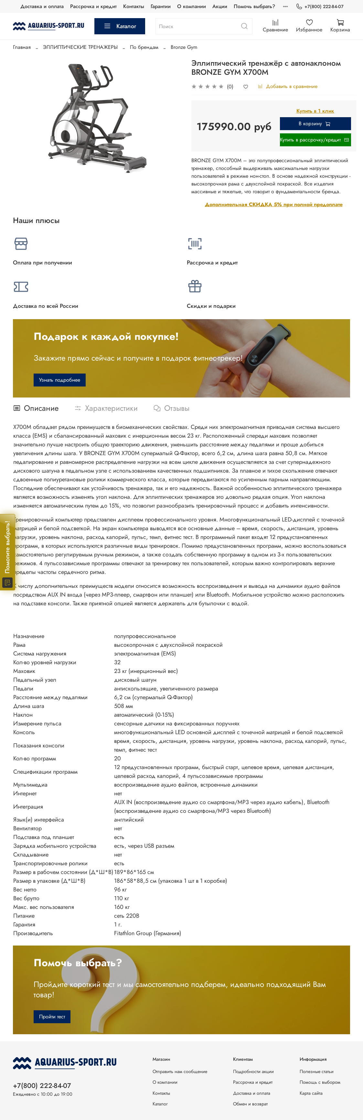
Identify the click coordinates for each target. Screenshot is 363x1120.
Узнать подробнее (59, 380)
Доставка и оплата (42, 6)
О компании (191, 6)
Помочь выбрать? (254, 6)
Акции (219, 6)
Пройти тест (52, 1016)
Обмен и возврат (250, 1104)
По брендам (144, 47)
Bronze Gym (184, 47)
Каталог (119, 26)
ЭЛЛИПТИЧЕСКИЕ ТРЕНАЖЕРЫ (80, 47)
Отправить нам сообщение (180, 1071)
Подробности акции (253, 1071)
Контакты (133, 6)
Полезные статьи (317, 1071)
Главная (22, 47)
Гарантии (161, 6)
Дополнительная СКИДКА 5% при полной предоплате (274, 204)
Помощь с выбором (320, 1082)
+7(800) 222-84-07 (320, 6)
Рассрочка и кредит (93, 6)
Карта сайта (311, 1093)
